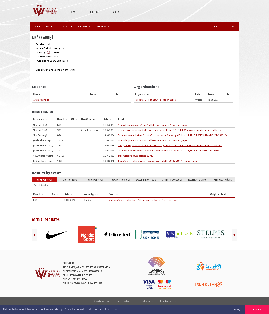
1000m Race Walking (197, 179)
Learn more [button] (112, 309)
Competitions (43, 26)
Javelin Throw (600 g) (172, 179)
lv (225, 26)
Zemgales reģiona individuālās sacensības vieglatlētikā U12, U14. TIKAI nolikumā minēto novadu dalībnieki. (170, 130)
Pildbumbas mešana (223, 179)
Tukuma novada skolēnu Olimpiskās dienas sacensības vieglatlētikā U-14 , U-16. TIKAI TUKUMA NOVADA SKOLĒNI (173, 135)
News (72, 12)
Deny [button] (237, 309)
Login (214, 26)
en (233, 26)
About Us (103, 26)
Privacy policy (123, 301)
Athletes (84, 26)
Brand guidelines (168, 301)
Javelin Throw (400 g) (146, 179)
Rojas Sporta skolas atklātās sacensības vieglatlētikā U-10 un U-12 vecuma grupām (158, 160)
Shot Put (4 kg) (95, 179)
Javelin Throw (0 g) (121, 179)
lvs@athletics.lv (81, 275)
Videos (116, 12)
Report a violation (101, 301)
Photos (94, 12)
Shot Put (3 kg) (70, 179)
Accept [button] (257, 309)
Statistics (65, 26)
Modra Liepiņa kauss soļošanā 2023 (135, 155)
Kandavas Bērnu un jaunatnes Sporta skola (155, 99)
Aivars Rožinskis (41, 99)
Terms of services (145, 301)
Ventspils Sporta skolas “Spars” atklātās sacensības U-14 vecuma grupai (153, 124)
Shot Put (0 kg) (44, 179)
